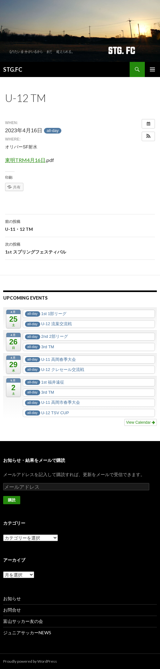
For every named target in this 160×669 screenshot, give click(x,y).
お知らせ (12, 598)
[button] (148, 136)
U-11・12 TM (80, 225)
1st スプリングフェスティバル (80, 247)
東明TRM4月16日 (25, 160)
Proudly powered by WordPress (30, 661)
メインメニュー (152, 69)
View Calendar (140, 422)
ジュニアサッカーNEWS (27, 632)
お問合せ (12, 609)
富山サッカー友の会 (23, 621)
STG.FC (12, 69)
